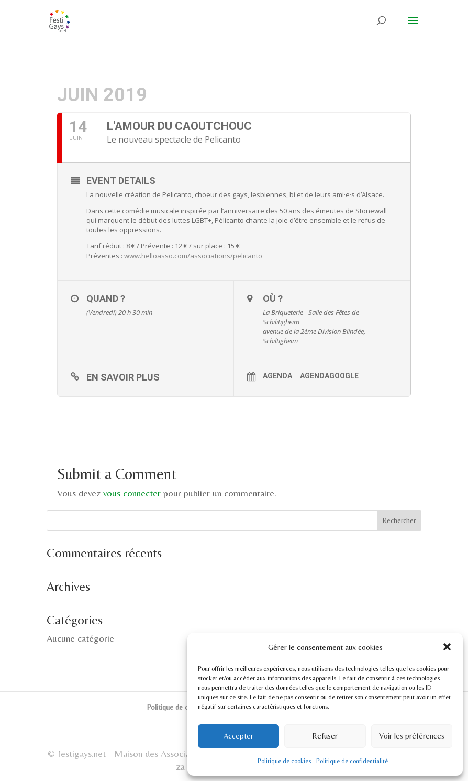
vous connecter (132, 492)
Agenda (277, 376)
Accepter (238, 735)
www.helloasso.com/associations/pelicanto (193, 256)
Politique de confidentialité (352, 761)
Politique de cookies (284, 761)
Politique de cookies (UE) (185, 707)
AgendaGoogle (329, 376)
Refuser (325, 735)
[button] (447, 647)
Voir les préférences (411, 735)
